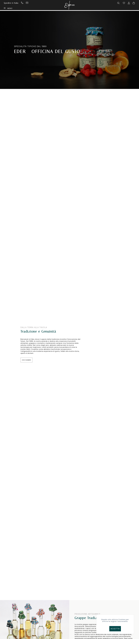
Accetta (115, 629)
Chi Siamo (26, 360)
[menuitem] (24, 3)
